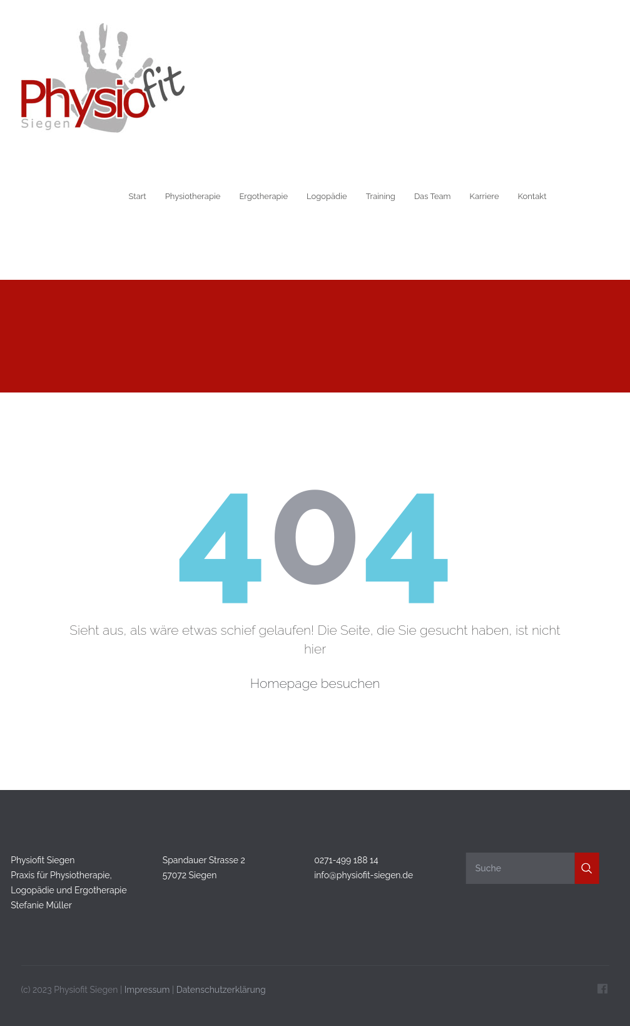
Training (380, 196)
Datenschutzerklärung (221, 988)
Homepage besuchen (315, 683)
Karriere (484, 196)
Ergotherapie (263, 196)
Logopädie (327, 196)
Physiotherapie (193, 196)
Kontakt (532, 196)
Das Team (432, 196)
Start (137, 196)
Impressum (147, 988)
